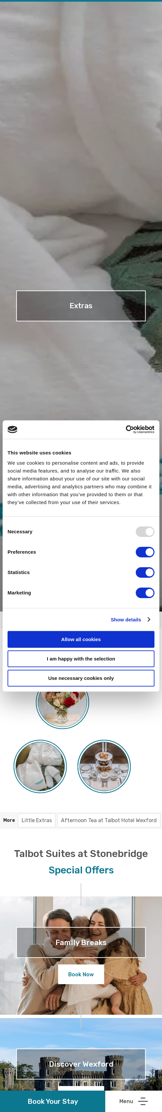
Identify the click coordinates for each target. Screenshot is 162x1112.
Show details (126, 619)
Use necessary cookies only (81, 678)
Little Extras (37, 820)
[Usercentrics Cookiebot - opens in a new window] (125, 429)
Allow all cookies (81, 639)
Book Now (81, 974)
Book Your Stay (53, 1101)
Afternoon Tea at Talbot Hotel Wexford (109, 820)
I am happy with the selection (81, 658)
